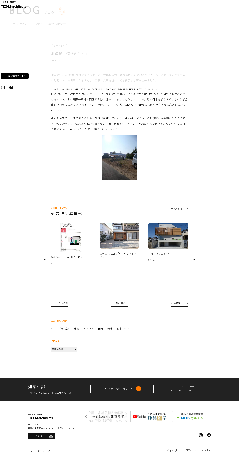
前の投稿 (179, 303)
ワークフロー (13, 54)
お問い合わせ (20, 97)
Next (193, 261)
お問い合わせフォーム (122, 388)
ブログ (9, 80)
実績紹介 (11, 63)
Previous (45, 261)
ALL (53, 328)
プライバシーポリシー (40, 450)
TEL (182, 387)
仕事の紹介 (75, 24)
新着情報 (11, 71)
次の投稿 (59, 303)
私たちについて (14, 46)
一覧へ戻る (179, 208)
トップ (49, 24)
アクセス (40, 435)
